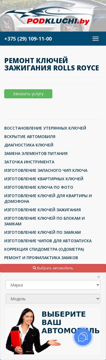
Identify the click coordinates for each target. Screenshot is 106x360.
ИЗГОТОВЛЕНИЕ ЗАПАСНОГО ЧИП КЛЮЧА (45, 170)
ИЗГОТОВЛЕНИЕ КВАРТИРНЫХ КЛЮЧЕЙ (43, 178)
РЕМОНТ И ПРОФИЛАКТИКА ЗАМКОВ (41, 257)
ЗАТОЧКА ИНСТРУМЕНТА (29, 162)
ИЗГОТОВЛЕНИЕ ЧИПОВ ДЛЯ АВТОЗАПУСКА (48, 240)
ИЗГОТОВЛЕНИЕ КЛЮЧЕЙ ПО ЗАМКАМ (42, 232)
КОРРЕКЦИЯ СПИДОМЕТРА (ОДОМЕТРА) (44, 249)
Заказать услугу (28, 93)
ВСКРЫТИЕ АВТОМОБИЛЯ (29, 136)
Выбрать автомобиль (53, 268)
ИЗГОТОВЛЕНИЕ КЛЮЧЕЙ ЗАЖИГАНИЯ (42, 209)
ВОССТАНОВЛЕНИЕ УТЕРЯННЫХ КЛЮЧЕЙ (45, 128)
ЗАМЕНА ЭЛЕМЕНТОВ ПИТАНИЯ (36, 153)
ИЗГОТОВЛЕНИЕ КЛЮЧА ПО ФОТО (38, 187)
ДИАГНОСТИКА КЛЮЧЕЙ (28, 145)
